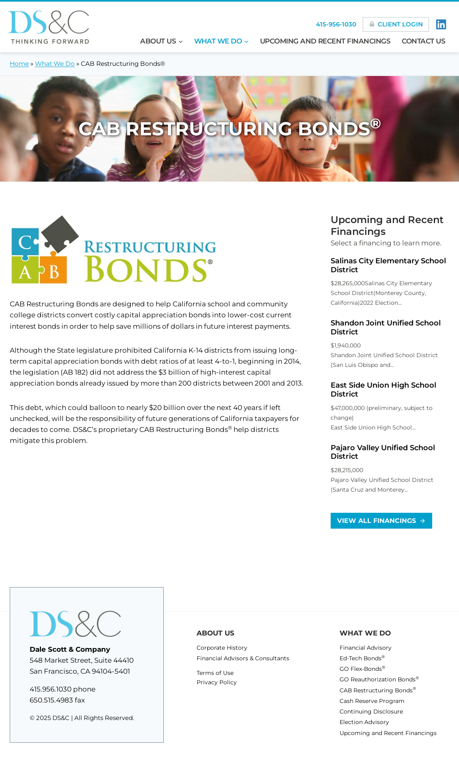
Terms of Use (215, 671)
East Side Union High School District (383, 390)
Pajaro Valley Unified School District (383, 452)
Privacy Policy (216, 681)
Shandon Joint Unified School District (386, 327)
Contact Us (424, 41)
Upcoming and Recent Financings (325, 41)
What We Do (55, 63)
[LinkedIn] (441, 24)
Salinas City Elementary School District (388, 265)
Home (19, 63)
